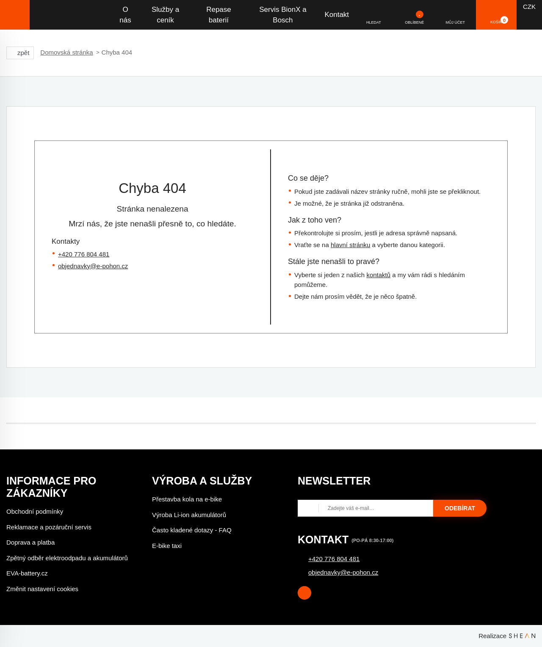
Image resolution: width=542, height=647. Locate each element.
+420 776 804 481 (83, 254)
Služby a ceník (165, 15)
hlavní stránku (350, 244)
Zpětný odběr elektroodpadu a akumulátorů (67, 558)
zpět (20, 52)
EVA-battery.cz (27, 573)
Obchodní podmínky (34, 511)
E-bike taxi (167, 545)
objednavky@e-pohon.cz (93, 266)
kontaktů (378, 274)
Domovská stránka (66, 52)
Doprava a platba (30, 542)
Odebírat (460, 508)
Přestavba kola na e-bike (187, 499)
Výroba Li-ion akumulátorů (189, 514)
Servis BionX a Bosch (283, 15)
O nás (125, 15)
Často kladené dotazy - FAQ (192, 530)
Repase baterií (218, 15)
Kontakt (336, 15)
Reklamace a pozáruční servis (48, 527)
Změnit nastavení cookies (42, 588)
